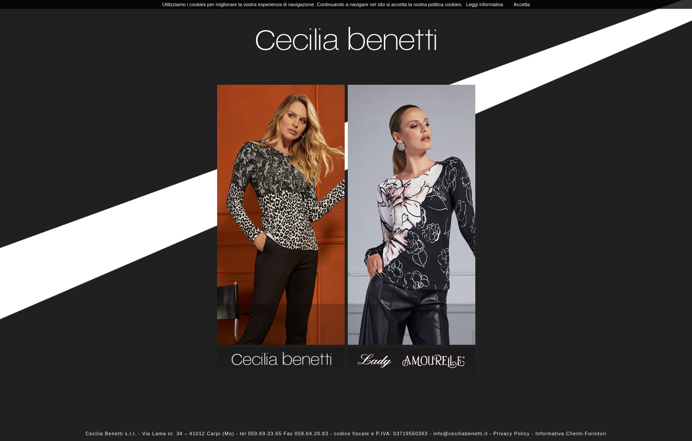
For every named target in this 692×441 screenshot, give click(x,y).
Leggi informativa (484, 4)
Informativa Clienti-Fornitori (570, 433)
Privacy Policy (511, 433)
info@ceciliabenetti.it (460, 433)
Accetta (522, 4)
